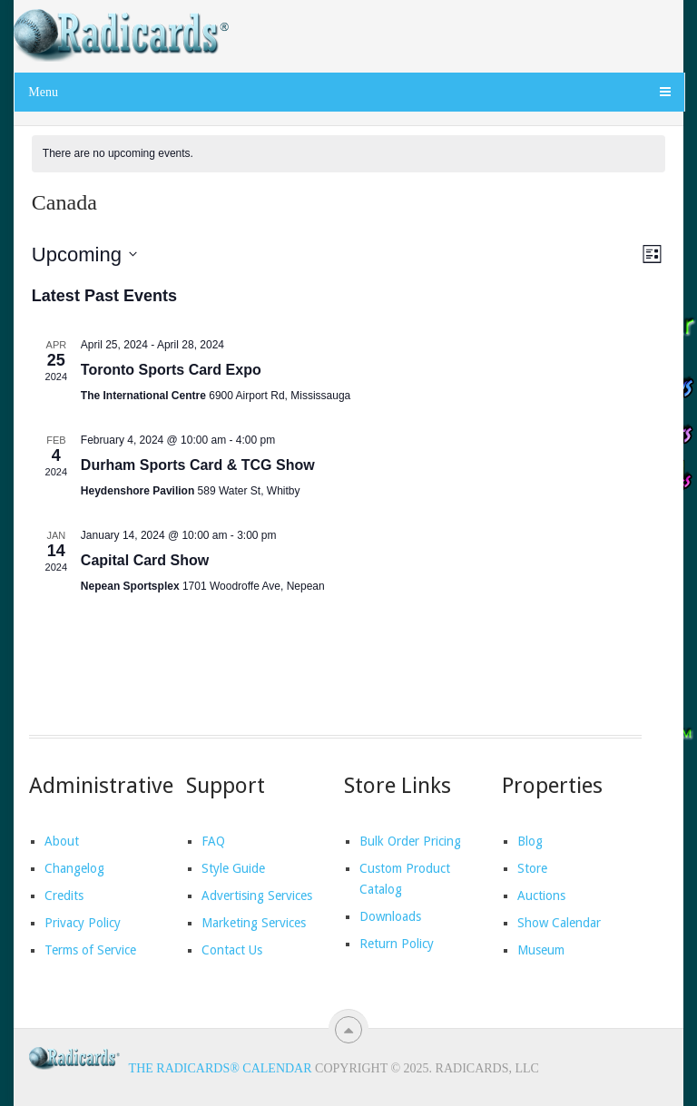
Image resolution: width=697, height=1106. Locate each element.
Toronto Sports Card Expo (171, 369)
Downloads (390, 916)
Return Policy (396, 943)
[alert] (348, 153)
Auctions (541, 895)
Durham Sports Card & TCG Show (198, 465)
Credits (63, 895)
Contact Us (231, 950)
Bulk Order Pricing (410, 841)
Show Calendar (559, 922)
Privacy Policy (82, 922)
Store (532, 868)
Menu (43, 92)
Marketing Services (253, 922)
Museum (540, 950)
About (61, 841)
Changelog (74, 868)
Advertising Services (256, 895)
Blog (530, 841)
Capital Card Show (145, 560)
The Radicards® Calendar (220, 1068)
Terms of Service (90, 950)
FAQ (213, 841)
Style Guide (233, 868)
